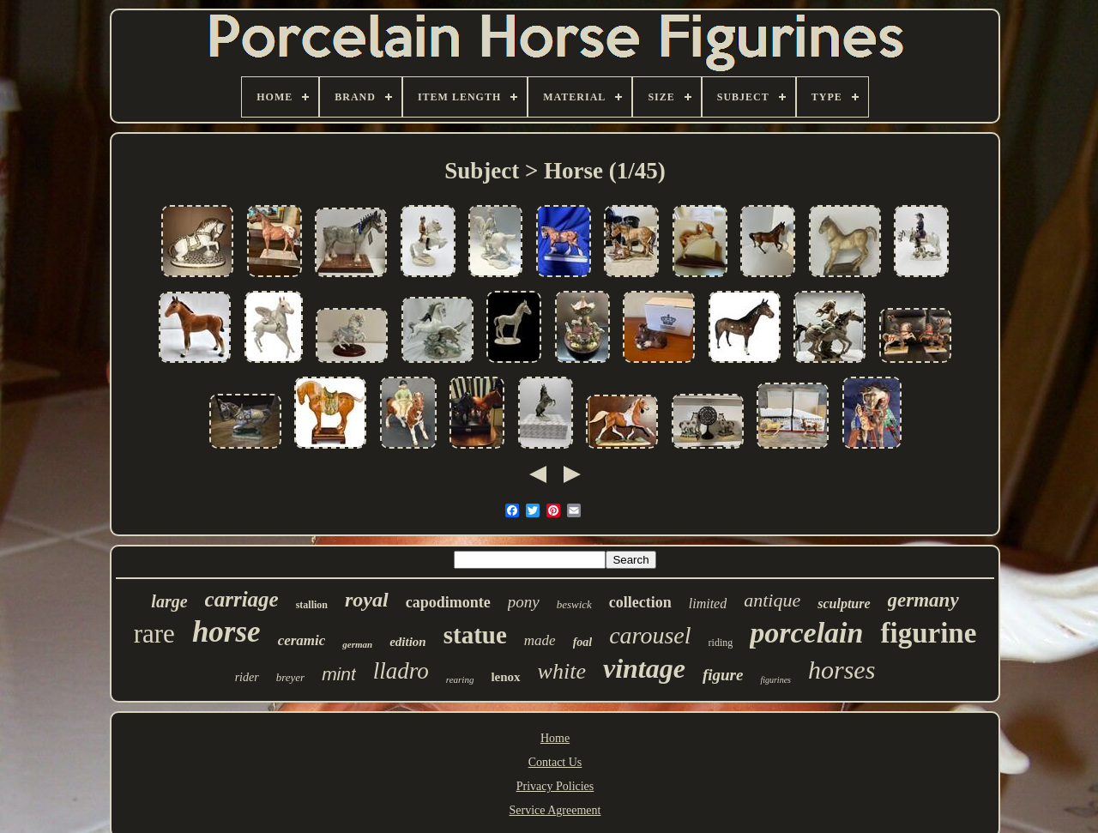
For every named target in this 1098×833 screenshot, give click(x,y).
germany (923, 600)
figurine (928, 633)
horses (841, 669)
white (562, 671)
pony (524, 602)
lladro (401, 671)
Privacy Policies (555, 786)
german (357, 644)
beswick (574, 604)
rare (154, 634)
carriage (242, 599)
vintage (644, 668)
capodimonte (448, 602)
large (169, 601)
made (540, 640)
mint (339, 674)
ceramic (302, 640)
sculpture (843, 603)
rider (247, 677)
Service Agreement (555, 810)
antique (772, 600)
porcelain (806, 633)
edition (407, 642)
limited (708, 603)
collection (640, 602)
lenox (505, 677)
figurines (775, 680)
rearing (460, 679)
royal (367, 600)
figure (723, 675)
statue (475, 635)
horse (226, 632)
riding (721, 643)
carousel (650, 635)
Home (555, 738)
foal (583, 642)
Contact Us (555, 762)
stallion (312, 605)
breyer (290, 677)
